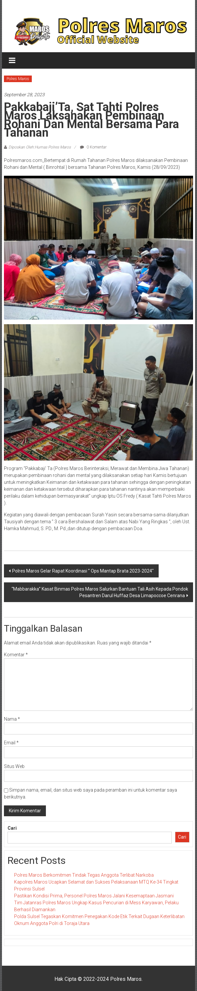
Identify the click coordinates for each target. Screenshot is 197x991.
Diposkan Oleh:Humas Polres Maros (40, 147)
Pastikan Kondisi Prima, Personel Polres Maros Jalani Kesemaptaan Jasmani (94, 895)
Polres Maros (18, 79)
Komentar (16, 654)
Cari (12, 828)
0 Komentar (93, 147)
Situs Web (14, 766)
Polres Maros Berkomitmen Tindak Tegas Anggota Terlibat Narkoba (84, 875)
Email (11, 742)
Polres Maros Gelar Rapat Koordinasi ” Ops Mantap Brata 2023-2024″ (83, 571)
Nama (12, 719)
